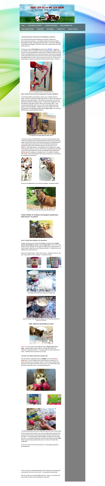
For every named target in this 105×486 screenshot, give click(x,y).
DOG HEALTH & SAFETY (35, 25)
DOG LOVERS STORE (27, 29)
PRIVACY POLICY (73, 29)
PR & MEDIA (50, 29)
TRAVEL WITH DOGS (51, 25)
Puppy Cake (24, 346)
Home (23, 25)
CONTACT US (61, 29)
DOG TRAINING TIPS (66, 25)
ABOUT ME (40, 29)
